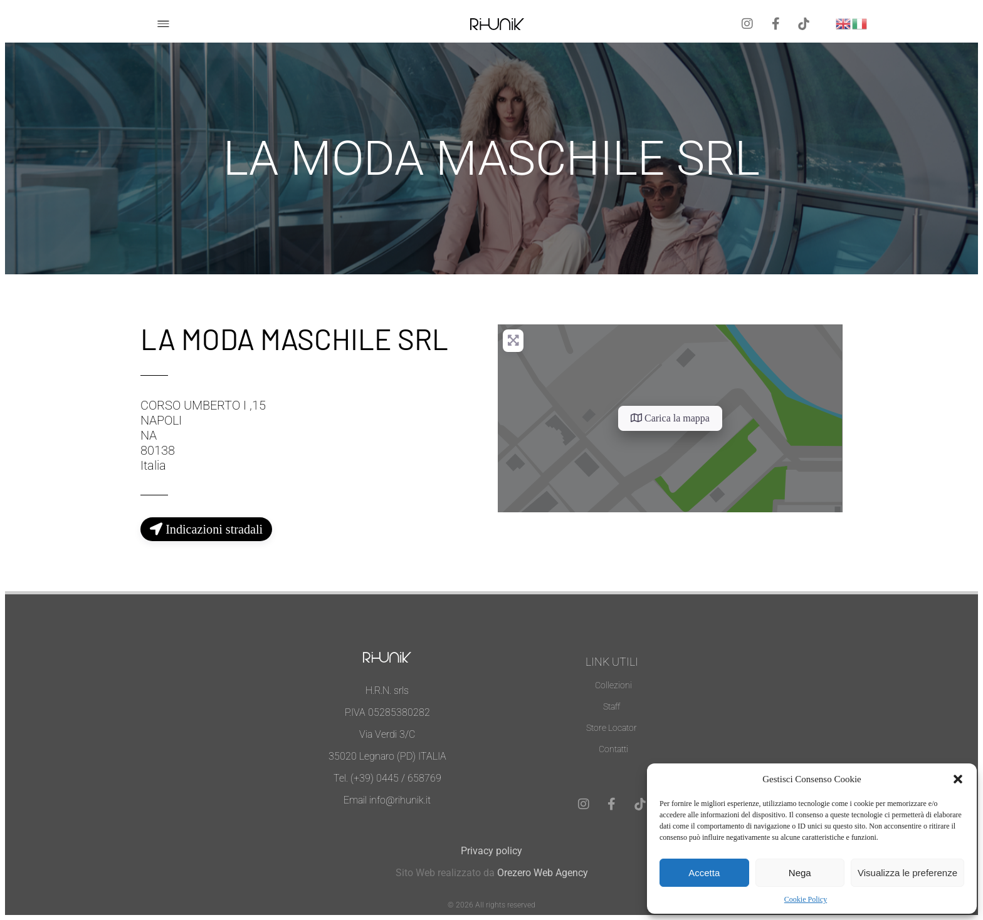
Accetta (704, 872)
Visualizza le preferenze (907, 872)
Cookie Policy (805, 899)
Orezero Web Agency (542, 873)
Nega (800, 872)
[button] (958, 779)
